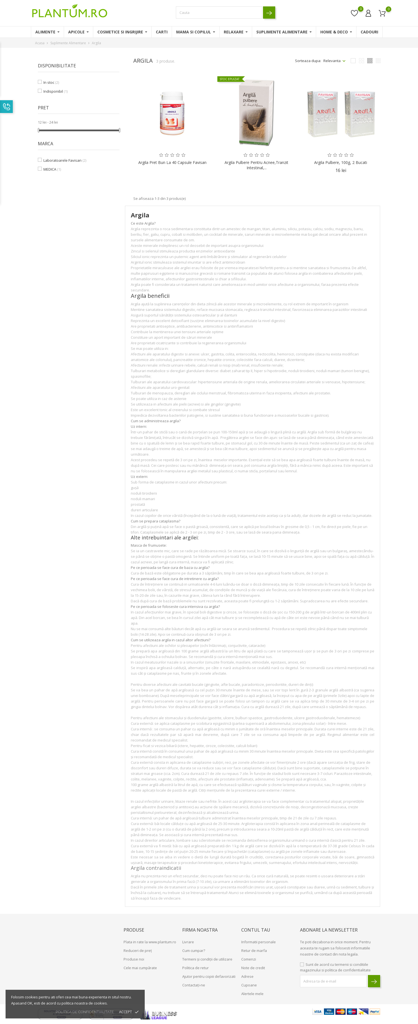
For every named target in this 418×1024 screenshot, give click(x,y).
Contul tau (255, 930)
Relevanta (332, 60)
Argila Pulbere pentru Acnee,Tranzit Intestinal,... (256, 165)
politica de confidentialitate (85, 1012)
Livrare (188, 941)
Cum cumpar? (193, 950)
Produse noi (134, 959)
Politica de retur (195, 967)
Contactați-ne (193, 985)
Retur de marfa (254, 950)
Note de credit (253, 967)
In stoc (51, 82)
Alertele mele (252, 993)
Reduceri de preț (138, 950)
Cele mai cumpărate (140, 967)
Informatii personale (258, 941)
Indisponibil (55, 91)
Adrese (247, 976)
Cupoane (249, 985)
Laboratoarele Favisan (64, 160)
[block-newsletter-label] (333, 981)
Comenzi (248, 959)
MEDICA (52, 169)
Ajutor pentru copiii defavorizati (208, 976)
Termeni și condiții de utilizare (207, 959)
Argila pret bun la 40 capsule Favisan (172, 162)
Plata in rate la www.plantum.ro (150, 941)
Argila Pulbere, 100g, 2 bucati (340, 162)
